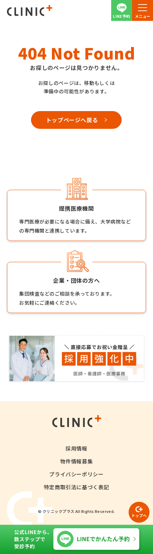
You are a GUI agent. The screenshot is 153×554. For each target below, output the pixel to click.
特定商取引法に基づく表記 (76, 487)
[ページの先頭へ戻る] (139, 512)
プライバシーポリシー (76, 474)
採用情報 (76, 448)
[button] (142, 10)
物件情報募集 (76, 461)
